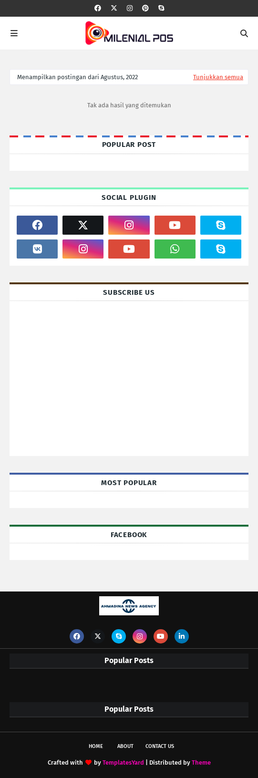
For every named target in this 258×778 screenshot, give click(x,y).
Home (96, 746)
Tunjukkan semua (218, 77)
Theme (201, 762)
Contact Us (159, 746)
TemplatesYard (123, 762)
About (125, 746)
